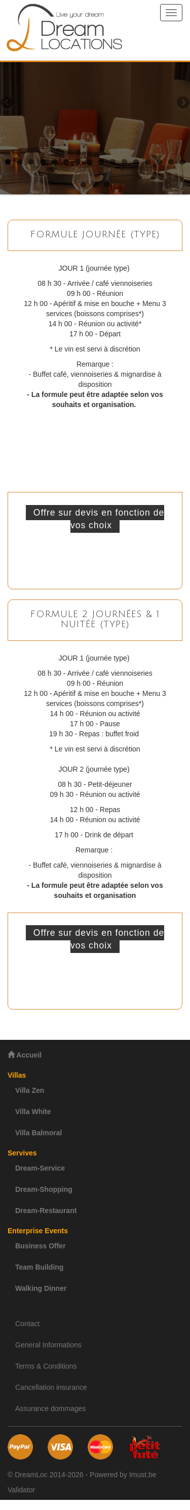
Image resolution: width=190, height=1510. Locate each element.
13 (147, 162)
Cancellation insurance (51, 1387)
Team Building (39, 1267)
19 (106, 184)
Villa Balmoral (38, 1133)
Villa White (33, 1112)
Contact (27, 1324)
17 (83, 184)
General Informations (48, 1345)
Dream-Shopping (43, 1189)
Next (182, 103)
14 (159, 162)
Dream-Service (40, 1168)
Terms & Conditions (46, 1366)
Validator (21, 1490)
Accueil (25, 1054)
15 (171, 162)
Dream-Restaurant (46, 1210)
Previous (7, 103)
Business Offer (40, 1246)
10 (113, 162)
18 (95, 184)
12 (136, 162)
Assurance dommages (50, 1408)
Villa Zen (29, 1090)
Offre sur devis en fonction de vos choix (98, 519)
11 (124, 162)
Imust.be (143, 1475)
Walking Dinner (40, 1288)
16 (182, 162)
